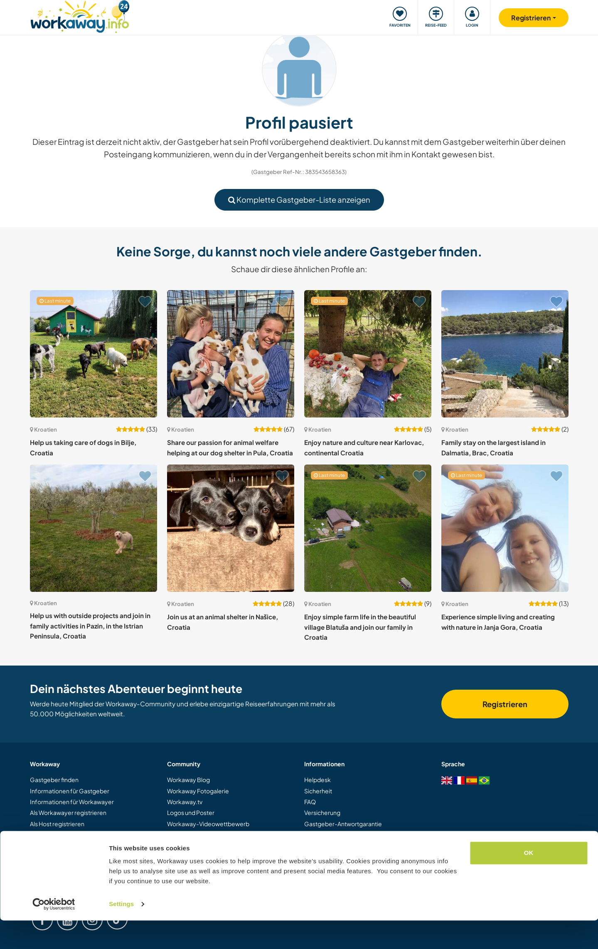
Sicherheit (318, 791)
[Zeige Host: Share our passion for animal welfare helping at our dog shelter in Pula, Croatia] (230, 353)
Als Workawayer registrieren (68, 812)
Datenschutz (321, 846)
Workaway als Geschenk (63, 834)
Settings (121, 932)
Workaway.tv (184, 801)
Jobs (173, 856)
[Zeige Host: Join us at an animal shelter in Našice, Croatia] (230, 528)
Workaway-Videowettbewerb (208, 823)
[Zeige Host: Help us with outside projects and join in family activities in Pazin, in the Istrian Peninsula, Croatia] (93, 528)
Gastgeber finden (54, 779)
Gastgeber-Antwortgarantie (343, 823)
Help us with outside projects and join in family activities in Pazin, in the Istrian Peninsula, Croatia (90, 625)
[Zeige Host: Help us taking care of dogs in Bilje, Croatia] (93, 353)
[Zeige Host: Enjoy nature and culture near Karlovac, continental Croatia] (367, 353)
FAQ (310, 801)
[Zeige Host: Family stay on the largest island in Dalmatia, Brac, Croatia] (504, 353)
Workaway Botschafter (198, 846)
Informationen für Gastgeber (69, 791)
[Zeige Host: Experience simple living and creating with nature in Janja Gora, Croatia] (504, 528)
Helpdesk (317, 779)
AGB (310, 834)
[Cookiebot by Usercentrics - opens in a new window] (53, 933)
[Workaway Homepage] (80, 16)
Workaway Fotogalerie (198, 791)
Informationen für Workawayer (72, 801)
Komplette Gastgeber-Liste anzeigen (299, 199)
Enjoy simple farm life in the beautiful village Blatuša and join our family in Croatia (360, 627)
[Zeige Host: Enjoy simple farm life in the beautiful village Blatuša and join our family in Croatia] (367, 528)
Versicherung (322, 812)
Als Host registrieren (57, 823)
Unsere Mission (187, 834)
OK (529, 881)
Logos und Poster (190, 812)
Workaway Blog (188, 779)
